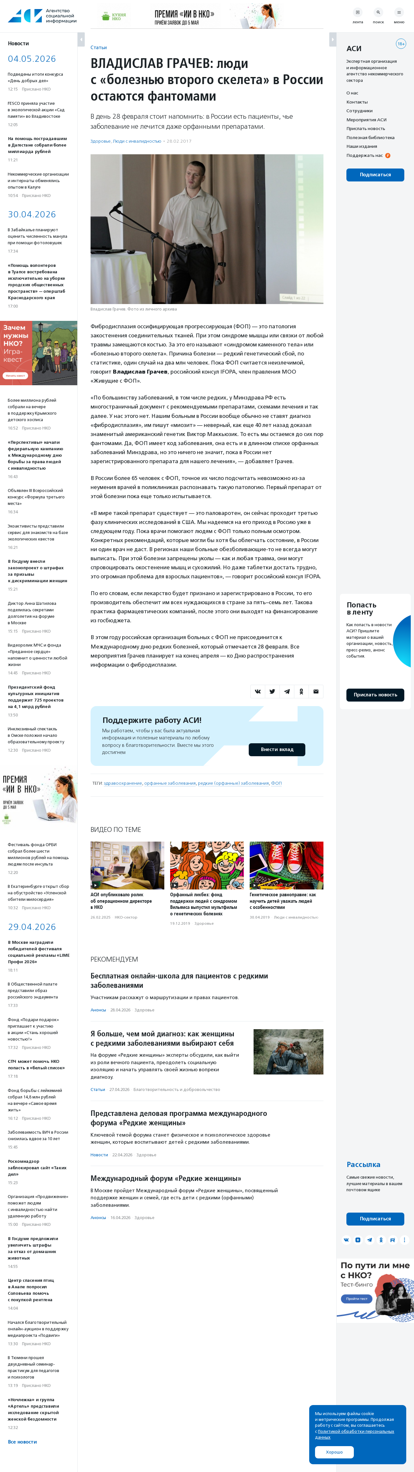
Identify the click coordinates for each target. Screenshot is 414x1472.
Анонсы (98, 1010)
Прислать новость (365, 128)
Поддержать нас (364, 155)
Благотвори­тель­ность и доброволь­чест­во (177, 1089)
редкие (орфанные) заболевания (233, 783)
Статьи (99, 47)
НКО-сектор (126, 917)
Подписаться (375, 175)
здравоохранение (123, 783)
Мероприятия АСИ (366, 119)
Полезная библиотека (370, 137)
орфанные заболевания (170, 783)
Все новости (22, 1442)
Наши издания (361, 146)
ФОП (276, 783)
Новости (99, 1154)
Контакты (357, 101)
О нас (352, 92)
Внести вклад (277, 750)
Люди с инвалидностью (137, 141)
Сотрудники (359, 110)
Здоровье (101, 141)
